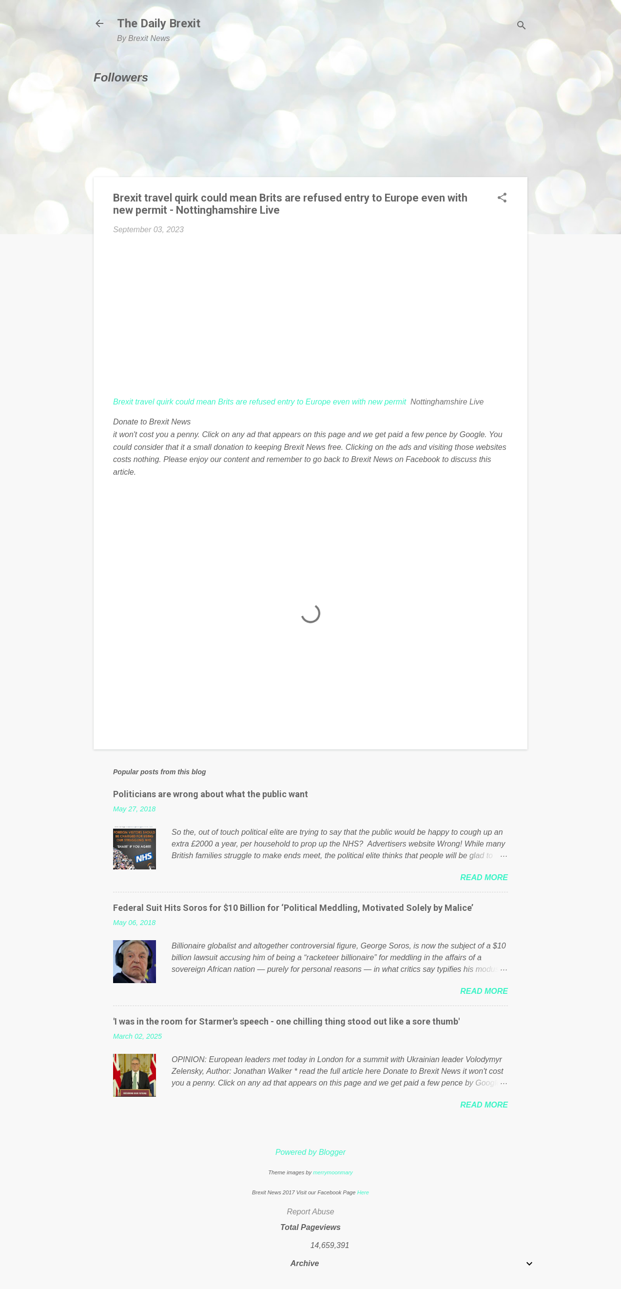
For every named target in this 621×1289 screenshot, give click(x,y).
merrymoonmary (332, 1172)
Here (363, 1192)
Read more (484, 877)
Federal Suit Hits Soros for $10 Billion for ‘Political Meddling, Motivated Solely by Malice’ (293, 908)
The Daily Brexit (158, 23)
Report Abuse (310, 1212)
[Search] (521, 26)
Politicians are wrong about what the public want (210, 794)
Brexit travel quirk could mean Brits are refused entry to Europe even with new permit (259, 402)
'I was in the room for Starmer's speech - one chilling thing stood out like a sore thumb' (286, 1021)
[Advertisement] (310, 315)
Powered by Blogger (310, 1152)
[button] (502, 198)
